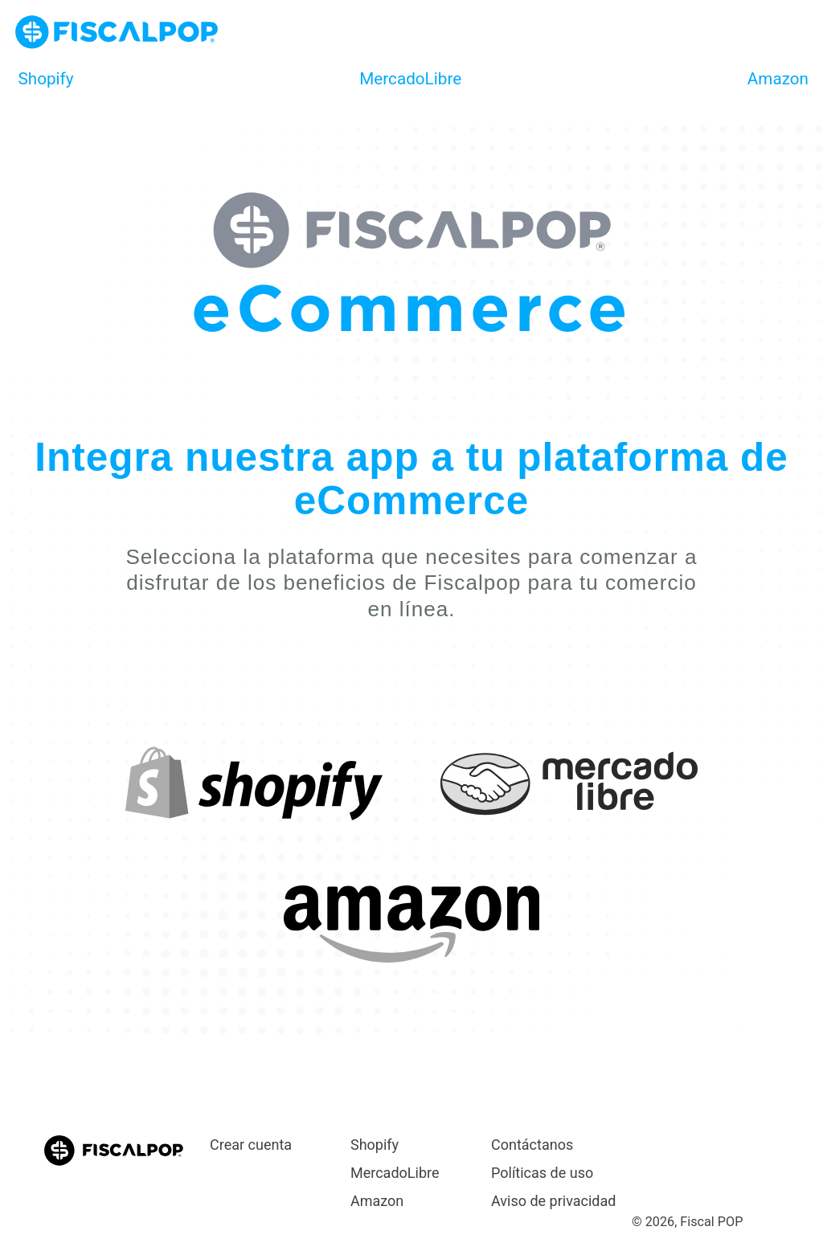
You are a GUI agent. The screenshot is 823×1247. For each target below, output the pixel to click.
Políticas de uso (542, 1172)
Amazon (778, 78)
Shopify (46, 78)
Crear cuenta (251, 1144)
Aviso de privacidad (553, 1200)
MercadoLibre (410, 78)
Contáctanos (532, 1144)
